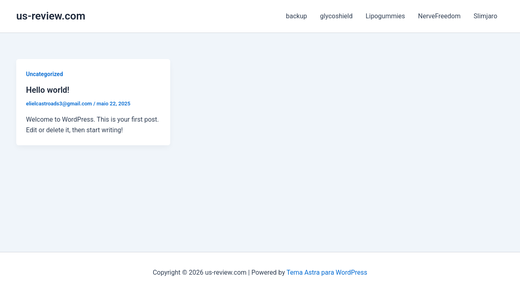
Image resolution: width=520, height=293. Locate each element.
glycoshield (336, 16)
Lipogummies (385, 16)
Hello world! (47, 90)
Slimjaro (485, 16)
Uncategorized (44, 74)
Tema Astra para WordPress (326, 272)
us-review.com (50, 16)
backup (296, 16)
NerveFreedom (439, 16)
